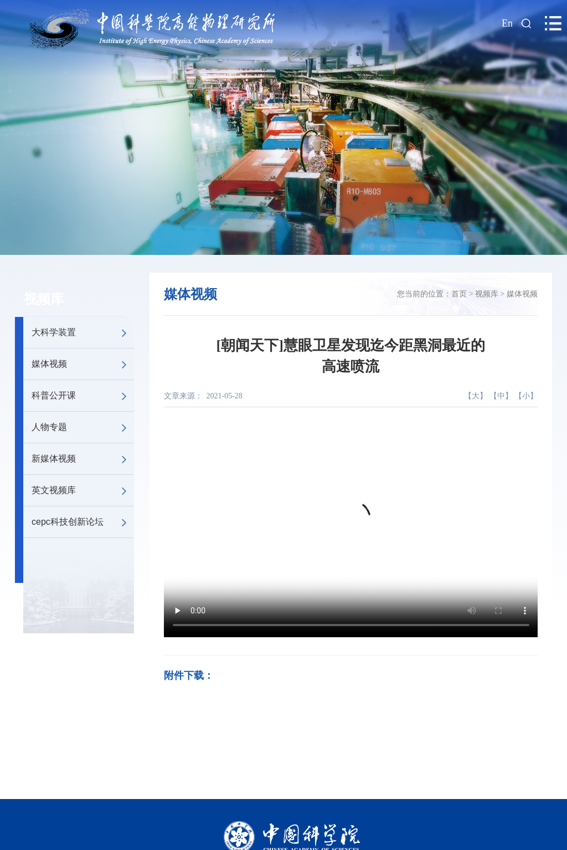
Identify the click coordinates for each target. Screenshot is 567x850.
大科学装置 (83, 332)
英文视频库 (83, 490)
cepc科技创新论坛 (83, 521)
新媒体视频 (83, 458)
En (507, 23)
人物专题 (83, 427)
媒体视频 (83, 364)
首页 (459, 294)
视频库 (44, 299)
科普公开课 (83, 395)
